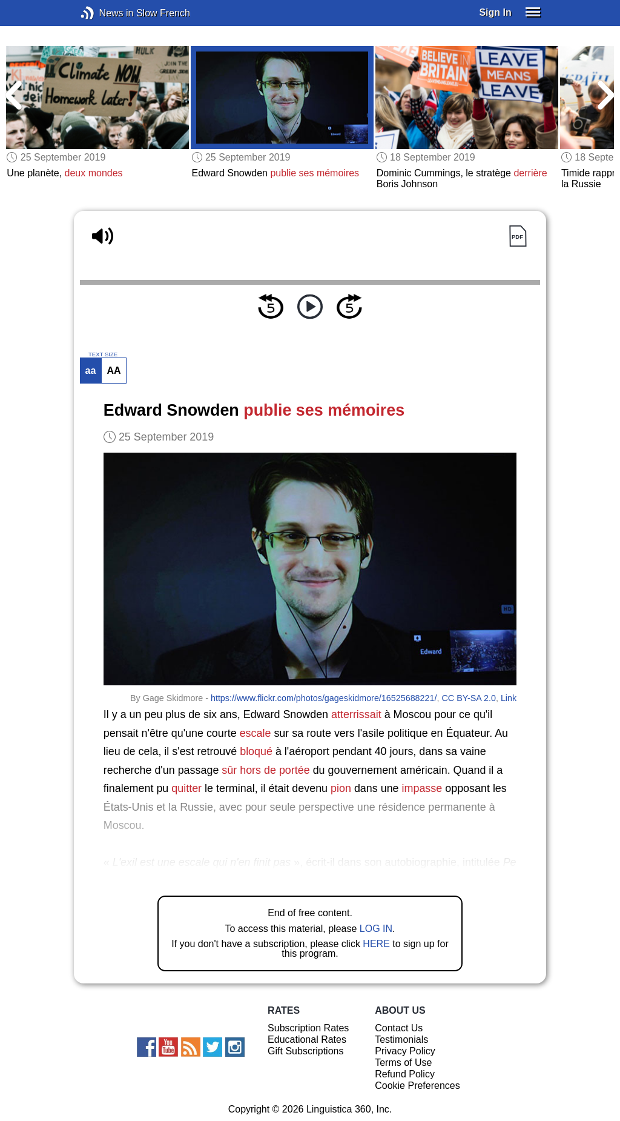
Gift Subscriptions (305, 1051)
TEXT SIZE (102, 354)
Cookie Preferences (417, 1085)
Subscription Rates (308, 1028)
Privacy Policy (405, 1051)
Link (508, 698)
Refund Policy (405, 1074)
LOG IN (376, 928)
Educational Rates (307, 1039)
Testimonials (401, 1039)
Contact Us (399, 1028)
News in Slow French (105, 13)
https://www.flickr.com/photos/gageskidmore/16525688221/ (324, 698)
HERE (376, 944)
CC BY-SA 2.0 (468, 698)
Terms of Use (403, 1062)
